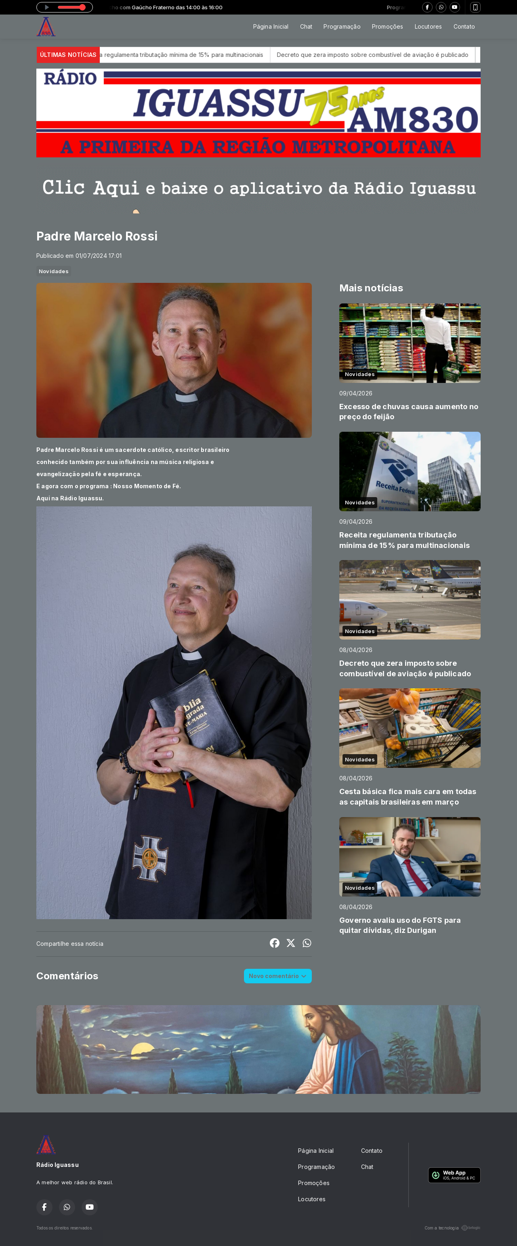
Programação (342, 26)
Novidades (54, 271)
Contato (464, 26)
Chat (306, 26)
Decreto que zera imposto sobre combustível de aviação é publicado (394, 54)
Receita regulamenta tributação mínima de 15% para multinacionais (194, 54)
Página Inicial (271, 26)
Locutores (428, 26)
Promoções (388, 26)
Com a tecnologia (453, 1228)
